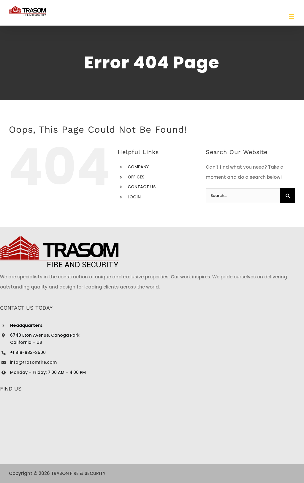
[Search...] (243, 195)
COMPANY (138, 167)
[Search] (287, 195)
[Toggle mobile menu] (292, 16)
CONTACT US (142, 187)
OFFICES (136, 177)
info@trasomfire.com (33, 362)
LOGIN (134, 197)
